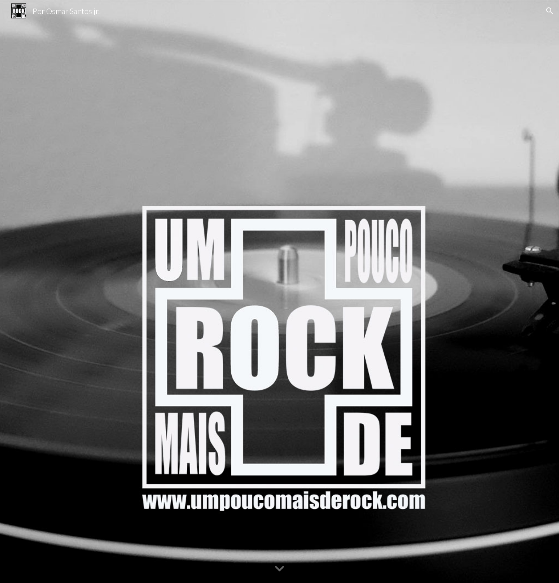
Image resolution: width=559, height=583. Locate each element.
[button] (549, 11)
